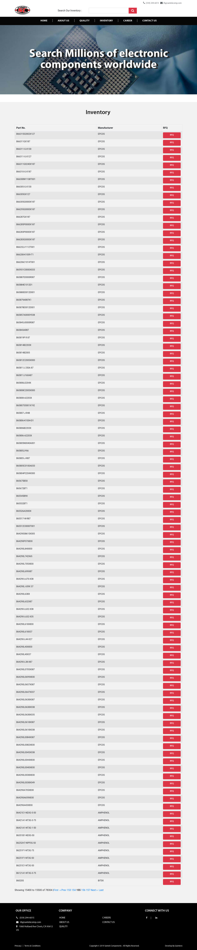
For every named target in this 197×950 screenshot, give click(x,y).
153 (69, 890)
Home (43, 21)
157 (88, 890)
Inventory (106, 21)
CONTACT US (108, 922)
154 (74, 890)
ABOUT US (64, 922)
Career (127, 21)
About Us (63, 21)
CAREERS (106, 918)
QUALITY (63, 927)
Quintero (178, 946)
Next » (94, 890)
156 (83, 890)
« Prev (63, 890)
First (56, 890)
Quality (85, 21)
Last (101, 890)
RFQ (172, 135)
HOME (62, 918)
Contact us (149, 21)
